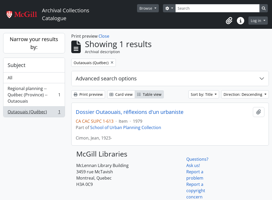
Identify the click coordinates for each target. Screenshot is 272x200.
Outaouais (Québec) (34, 113)
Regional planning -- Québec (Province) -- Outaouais (34, 95)
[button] (229, 20)
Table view (149, 94)
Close (104, 36)
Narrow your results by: (34, 43)
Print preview (88, 94)
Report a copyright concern (195, 190)
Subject (16, 65)
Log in (256, 20)
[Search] (217, 8)
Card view (121, 94)
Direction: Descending (243, 94)
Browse (146, 8)
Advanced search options (106, 78)
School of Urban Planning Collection (125, 127)
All (10, 78)
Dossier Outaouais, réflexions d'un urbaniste (129, 112)
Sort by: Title (202, 94)
